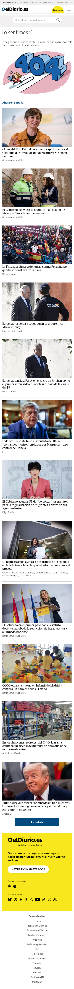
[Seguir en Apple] (14, 886)
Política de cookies (37, 958)
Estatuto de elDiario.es (37, 930)
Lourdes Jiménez (43, 572)
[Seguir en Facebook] (21, 899)
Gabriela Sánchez (10, 572)
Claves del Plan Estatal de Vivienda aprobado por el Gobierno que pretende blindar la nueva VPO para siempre (35, 153)
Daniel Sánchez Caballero (14, 636)
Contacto (37, 963)
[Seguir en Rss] (55, 899)
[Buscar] (58, 20)
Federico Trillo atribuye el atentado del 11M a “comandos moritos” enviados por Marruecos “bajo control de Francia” (35, 445)
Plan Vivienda (24, 2)
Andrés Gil (7, 813)
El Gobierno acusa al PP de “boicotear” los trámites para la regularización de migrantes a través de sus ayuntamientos (35, 505)
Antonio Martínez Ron (12, 753)
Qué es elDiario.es (37, 916)
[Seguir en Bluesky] (10, 899)
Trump (45, 2)
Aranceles (51, 2)
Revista (37, 968)
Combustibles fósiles (62, 2)
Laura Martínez (60, 572)
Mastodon (37, 982)
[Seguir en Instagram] (31, 899)
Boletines (37, 972)
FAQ (37, 949)
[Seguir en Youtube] (37, 899)
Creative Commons (37, 935)
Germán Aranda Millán (12, 160)
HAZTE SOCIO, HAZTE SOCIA (28, 869)
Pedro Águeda (9, 391)
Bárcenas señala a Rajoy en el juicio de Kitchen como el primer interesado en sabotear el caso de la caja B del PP (36, 384)
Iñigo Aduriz (8, 512)
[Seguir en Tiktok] (44, 899)
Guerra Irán (37, 2)
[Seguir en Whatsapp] (49, 899)
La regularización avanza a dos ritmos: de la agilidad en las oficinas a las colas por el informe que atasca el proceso (36, 565)
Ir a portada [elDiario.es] (37, 822)
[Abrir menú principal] (69, 9)
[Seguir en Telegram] (25, 899)
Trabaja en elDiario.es (37, 925)
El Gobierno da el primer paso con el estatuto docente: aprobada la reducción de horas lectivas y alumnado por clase (34, 629)
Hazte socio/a (58, 10)
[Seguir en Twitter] (16, 899)
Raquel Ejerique (9, 274)
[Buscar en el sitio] (34, 20)
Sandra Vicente (27, 572)
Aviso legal (37, 939)
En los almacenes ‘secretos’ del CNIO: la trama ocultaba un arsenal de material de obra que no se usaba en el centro (34, 746)
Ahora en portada (13, 102)
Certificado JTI (37, 977)
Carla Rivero (25, 575)
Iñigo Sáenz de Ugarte (12, 331)
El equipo (37, 921)
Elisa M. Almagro (10, 575)
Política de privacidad (37, 944)
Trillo (71, 2)
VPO (31, 2)
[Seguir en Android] (9, 886)
